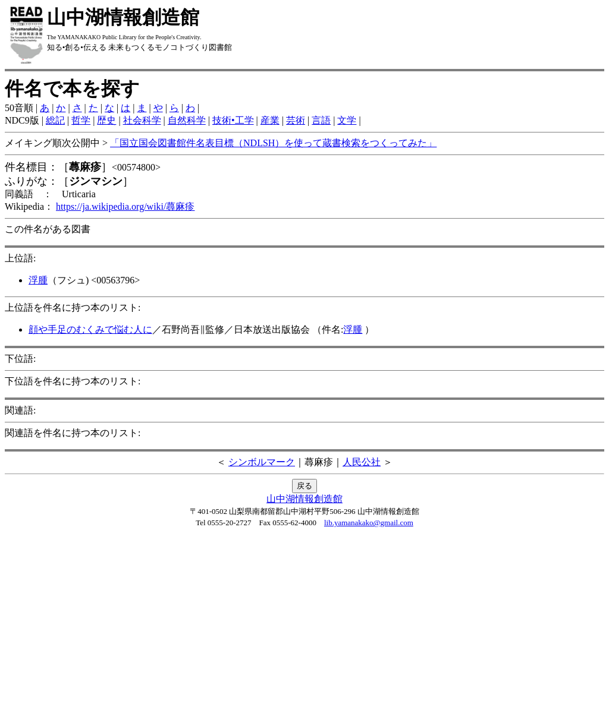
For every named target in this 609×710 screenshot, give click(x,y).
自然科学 (187, 120)
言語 (321, 120)
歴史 (106, 120)
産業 (270, 120)
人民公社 (362, 462)
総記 (55, 120)
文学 (346, 120)
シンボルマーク (261, 462)
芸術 (295, 120)
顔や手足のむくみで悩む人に (90, 329)
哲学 (80, 120)
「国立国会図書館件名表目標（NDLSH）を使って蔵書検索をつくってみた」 (273, 143)
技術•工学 (233, 120)
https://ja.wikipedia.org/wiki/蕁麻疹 (125, 206)
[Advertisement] (304, 622)
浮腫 (38, 280)
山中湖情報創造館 (304, 499)
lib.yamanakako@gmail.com (368, 522)
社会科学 (142, 120)
